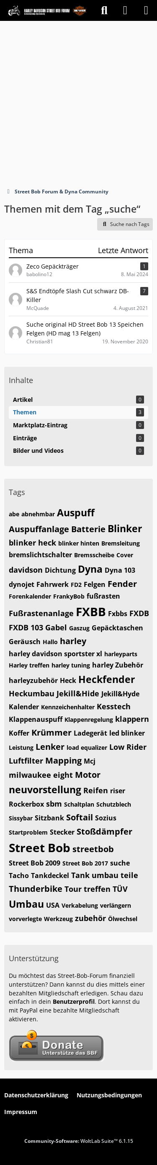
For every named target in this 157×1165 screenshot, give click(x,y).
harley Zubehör (117, 665)
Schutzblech (113, 804)
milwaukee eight (41, 775)
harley (73, 641)
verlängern (115, 905)
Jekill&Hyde (120, 693)
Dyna (90, 569)
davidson (26, 570)
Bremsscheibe (94, 555)
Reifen (95, 790)
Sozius (105, 817)
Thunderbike (35, 888)
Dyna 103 (120, 570)
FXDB (139, 613)
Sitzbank (49, 817)
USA (52, 905)
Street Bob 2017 (85, 863)
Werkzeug (58, 919)
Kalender (24, 706)
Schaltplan (79, 804)
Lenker (50, 746)
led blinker (127, 733)
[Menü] (146, 10)
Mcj (89, 761)
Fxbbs (117, 613)
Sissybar (21, 818)
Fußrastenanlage (41, 613)
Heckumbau (31, 693)
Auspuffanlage (39, 529)
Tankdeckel (50, 875)
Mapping (63, 760)
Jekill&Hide (78, 693)
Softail (79, 817)
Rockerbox (26, 804)
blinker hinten (78, 543)
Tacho (19, 875)
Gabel (56, 627)
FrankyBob (69, 596)
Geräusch (25, 641)
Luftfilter (26, 761)
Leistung (21, 747)
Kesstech (114, 706)
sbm (54, 804)
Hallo (50, 642)
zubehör (90, 918)
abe (14, 514)
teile (129, 875)
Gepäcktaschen (117, 627)
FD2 (76, 585)
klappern (132, 719)
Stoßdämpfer (104, 831)
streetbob (93, 849)
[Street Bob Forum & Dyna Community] (47, 10)
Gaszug (79, 628)
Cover (124, 555)
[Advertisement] (78, 103)
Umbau (26, 904)
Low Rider (128, 747)
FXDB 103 (26, 627)
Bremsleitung (120, 543)
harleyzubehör (33, 680)
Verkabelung (80, 905)
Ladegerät (90, 733)
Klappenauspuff (35, 719)
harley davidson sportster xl (55, 653)
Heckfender (106, 679)
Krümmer (51, 732)
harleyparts (120, 654)
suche (120, 863)
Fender (122, 583)
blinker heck (32, 543)
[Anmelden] (125, 10)
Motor (87, 774)
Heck (68, 680)
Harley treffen (29, 665)
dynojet (21, 584)
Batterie (88, 529)
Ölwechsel (122, 919)
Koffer (19, 733)
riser (117, 790)
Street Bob (39, 847)
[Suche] (104, 10)
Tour (73, 889)
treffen (97, 889)
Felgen (95, 584)
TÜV (120, 889)
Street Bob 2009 (34, 863)
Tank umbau (94, 875)
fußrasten (103, 596)
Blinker (125, 528)
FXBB (91, 611)
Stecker (62, 832)
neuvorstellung (45, 789)
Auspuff (76, 512)
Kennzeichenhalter (68, 707)
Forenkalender (30, 596)
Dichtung (60, 570)
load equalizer (87, 747)
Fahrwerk (52, 584)
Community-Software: (78, 1141)
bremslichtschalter (40, 554)
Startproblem (28, 832)
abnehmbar (38, 514)
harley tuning (70, 665)
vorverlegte (25, 919)
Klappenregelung (88, 719)
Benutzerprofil (74, 1001)
